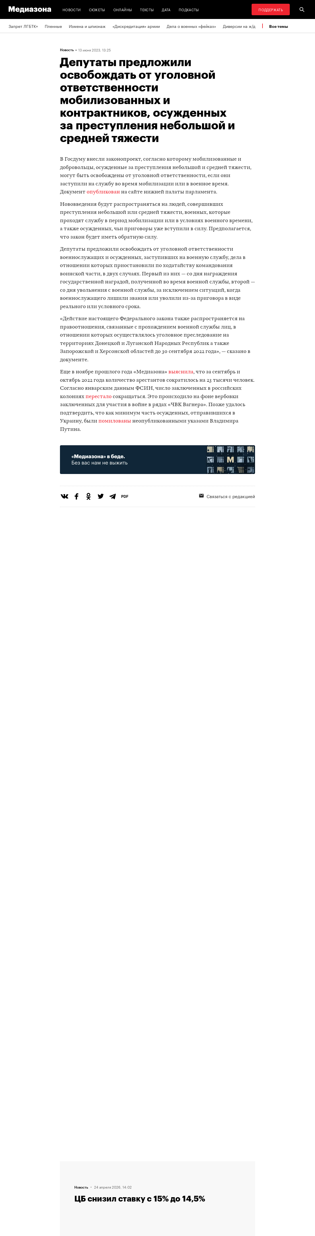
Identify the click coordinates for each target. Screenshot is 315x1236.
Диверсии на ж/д (239, 26)
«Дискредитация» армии (136, 26)
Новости (72, 9)
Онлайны (122, 9)
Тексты (147, 9)
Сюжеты (97, 9)
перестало (98, 396)
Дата (166, 9)
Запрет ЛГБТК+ (23, 26)
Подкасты (189, 9)
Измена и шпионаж (87, 26)
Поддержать (270, 9)
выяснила (180, 372)
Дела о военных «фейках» (191, 26)
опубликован (103, 192)
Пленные (53, 26)
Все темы (278, 26)
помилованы (114, 421)
